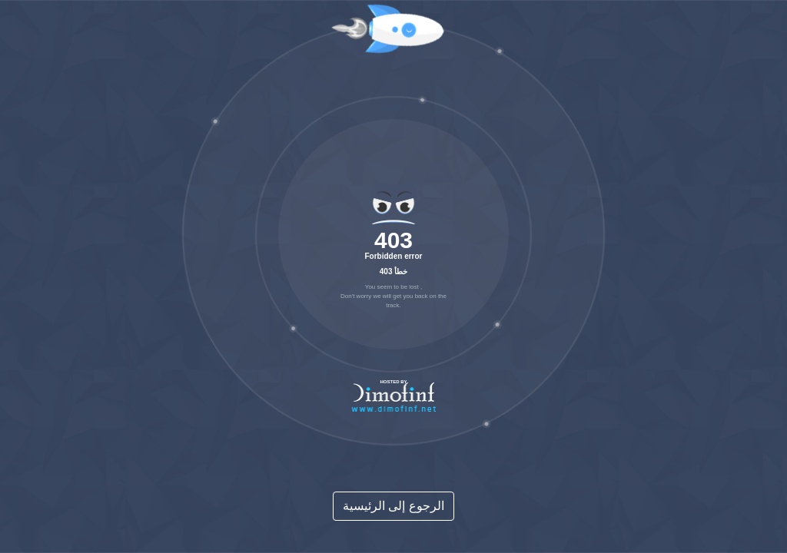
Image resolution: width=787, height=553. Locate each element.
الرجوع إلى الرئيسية (393, 505)
